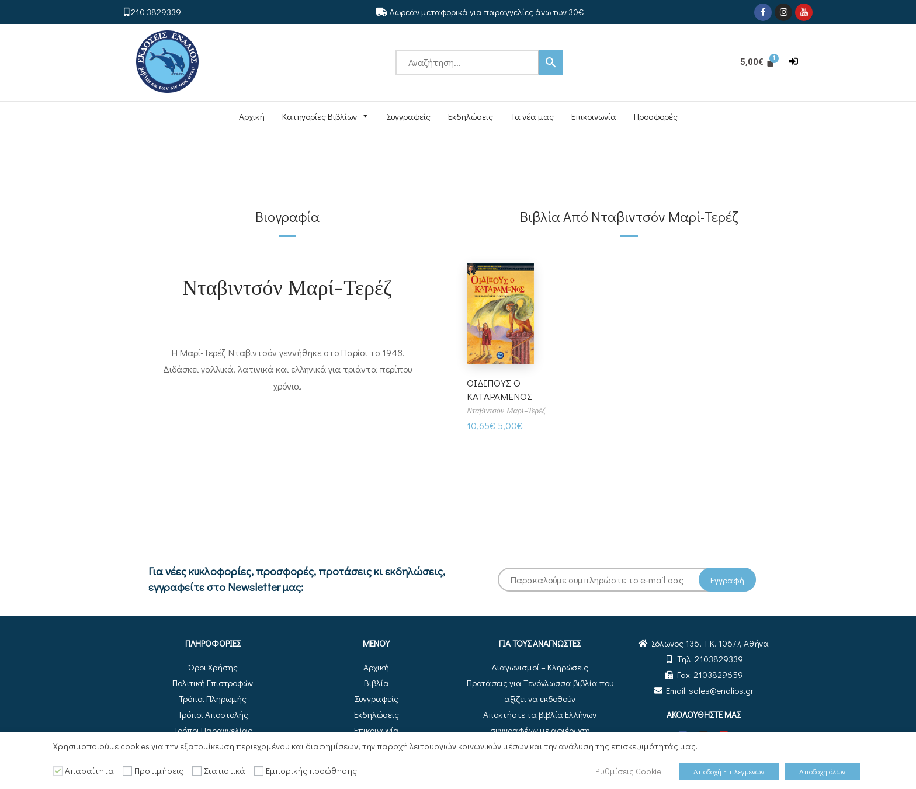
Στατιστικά (224, 770)
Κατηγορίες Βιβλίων (325, 116)
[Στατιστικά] (197, 771)
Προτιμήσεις (158, 770)
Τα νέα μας (532, 116)
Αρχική (252, 116)
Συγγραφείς (409, 116)
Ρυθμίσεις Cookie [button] (628, 771)
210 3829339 (156, 12)
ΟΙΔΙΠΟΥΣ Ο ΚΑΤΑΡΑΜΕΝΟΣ (501, 389)
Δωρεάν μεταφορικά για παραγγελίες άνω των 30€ (486, 12)
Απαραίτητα (89, 770)
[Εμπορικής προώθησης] (258, 771)
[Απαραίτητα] (58, 771)
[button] (793, 61)
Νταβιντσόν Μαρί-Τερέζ (287, 286)
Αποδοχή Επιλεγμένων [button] (728, 771)
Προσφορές (656, 116)
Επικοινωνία (593, 116)
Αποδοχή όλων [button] (822, 771)
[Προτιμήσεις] (127, 771)
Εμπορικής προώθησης (311, 770)
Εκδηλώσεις (470, 116)
